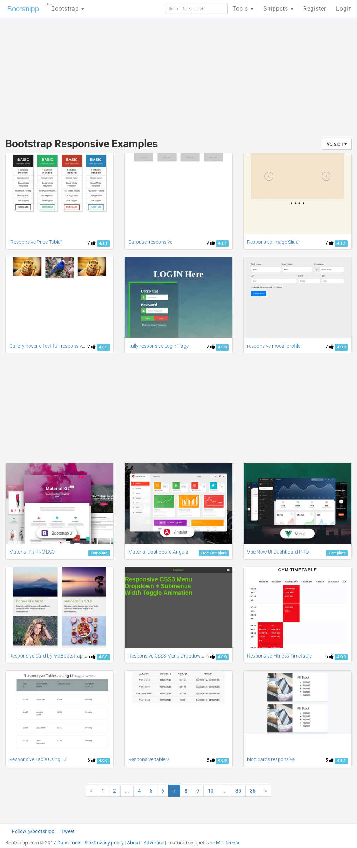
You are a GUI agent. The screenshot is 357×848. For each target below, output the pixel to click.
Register (314, 8)
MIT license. (229, 843)
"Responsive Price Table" (35, 242)
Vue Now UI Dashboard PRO (278, 552)
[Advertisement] (121, 74)
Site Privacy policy (104, 843)
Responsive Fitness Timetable (279, 656)
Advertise (154, 843)
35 (238, 791)
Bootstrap (65, 6)
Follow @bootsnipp (33, 831)
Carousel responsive (150, 242)
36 (253, 791)
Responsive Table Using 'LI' (38, 759)
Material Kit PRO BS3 (32, 552)
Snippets (278, 8)
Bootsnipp (23, 9)
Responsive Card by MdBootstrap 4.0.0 (51, 656)
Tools (243, 8)
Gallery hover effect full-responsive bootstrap (58, 346)
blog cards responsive (271, 759)
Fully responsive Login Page (158, 346)
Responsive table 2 (148, 759)
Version (337, 144)
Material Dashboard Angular (159, 552)
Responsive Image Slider (273, 242)
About (133, 843)
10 (210, 791)
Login (344, 8)
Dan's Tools (69, 843)
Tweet (68, 831)
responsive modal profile (273, 346)
